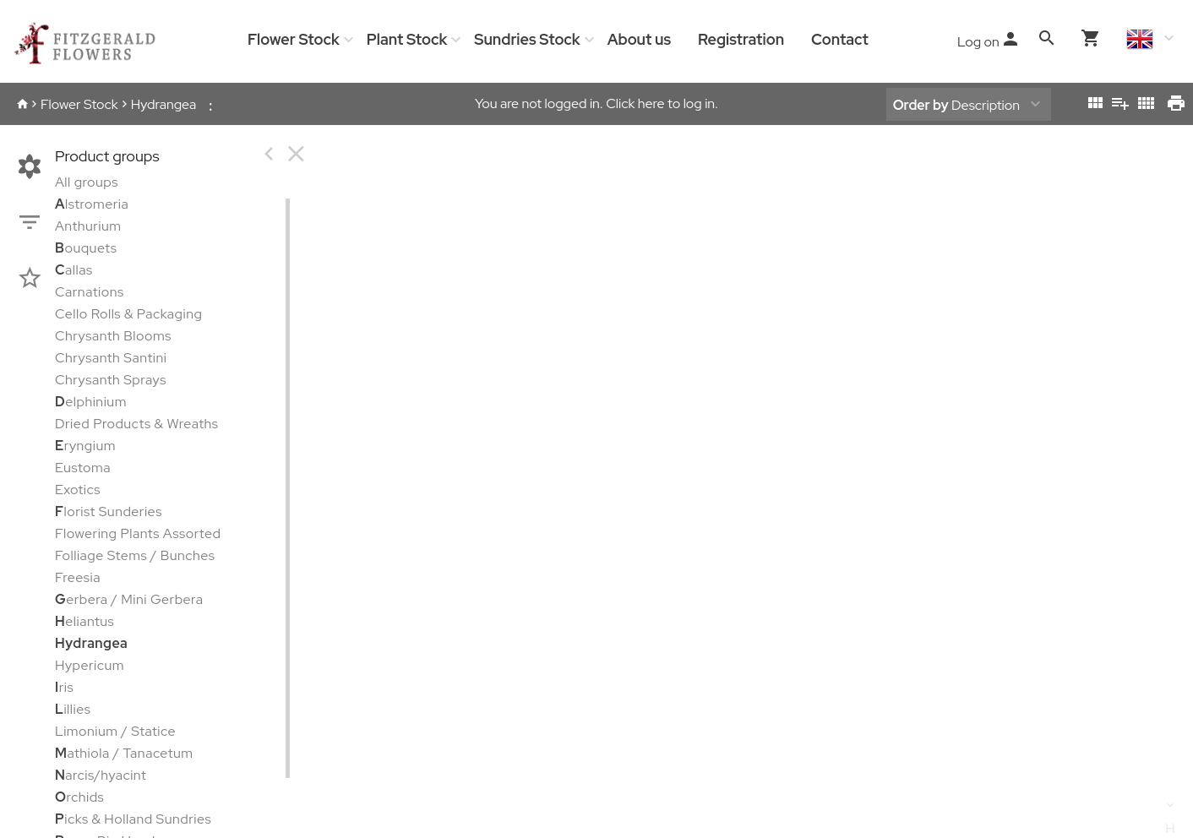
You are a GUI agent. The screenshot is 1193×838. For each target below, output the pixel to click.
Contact (840, 39)
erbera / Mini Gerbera (129, 599)
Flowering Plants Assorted (138, 533)
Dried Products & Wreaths (136, 424)
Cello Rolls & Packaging (128, 314)
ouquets (86, 248)
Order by (921, 105)
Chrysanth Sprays (110, 380)
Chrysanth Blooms (113, 336)
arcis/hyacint (100, 775)
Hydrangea (163, 104)
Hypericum (89, 665)
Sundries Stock (527, 39)
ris (64, 687)
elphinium (91, 402)
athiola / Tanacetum (124, 753)
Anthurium (88, 226)
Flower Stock (294, 39)
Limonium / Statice (115, 731)
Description (956, 105)
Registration (741, 39)
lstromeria (91, 204)
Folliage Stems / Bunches (135, 555)
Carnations (89, 292)
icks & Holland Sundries (133, 819)
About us (639, 39)
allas (74, 270)
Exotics (78, 489)
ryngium (85, 445)
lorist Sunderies (108, 511)
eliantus (84, 621)
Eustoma (83, 467)
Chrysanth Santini (110, 358)
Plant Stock (407, 39)
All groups (86, 182)
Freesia (78, 577)
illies (72, 709)
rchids (79, 797)
